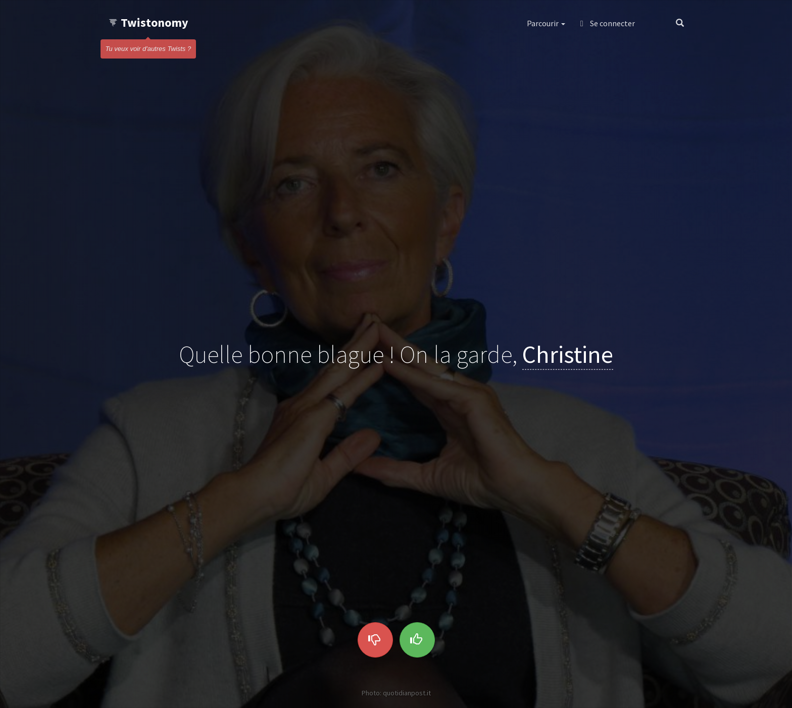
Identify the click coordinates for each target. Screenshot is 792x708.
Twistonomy (148, 22)
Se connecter (607, 23)
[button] (655, 23)
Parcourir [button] (546, 23)
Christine (567, 354)
